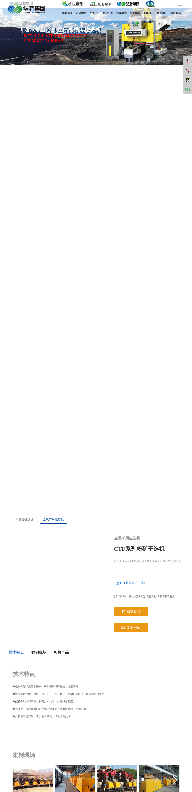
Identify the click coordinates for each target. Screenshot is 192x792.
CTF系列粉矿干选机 (133, 583)
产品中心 (94, 13)
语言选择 (175, 13)
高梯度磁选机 (24, 519)
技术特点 (16, 652)
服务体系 (135, 13)
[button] (175, 780)
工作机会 (148, 13)
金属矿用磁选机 (53, 519)
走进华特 (81, 13)
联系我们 (162, 13)
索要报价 (131, 628)
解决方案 (108, 13)
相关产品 (61, 652)
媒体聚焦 (121, 13)
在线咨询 (131, 611)
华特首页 (67, 13)
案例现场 (38, 652)
